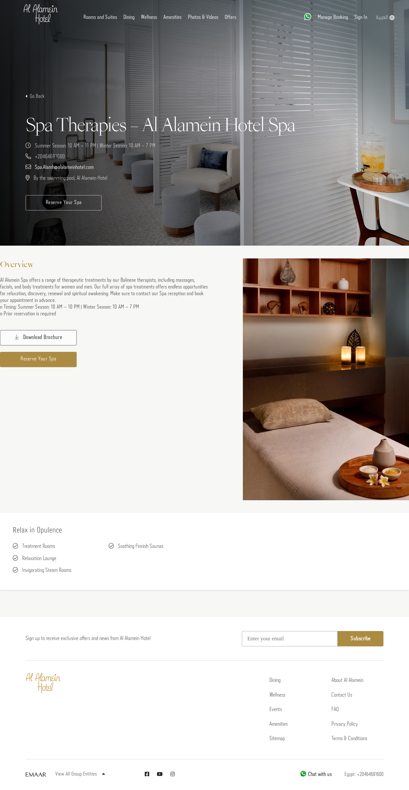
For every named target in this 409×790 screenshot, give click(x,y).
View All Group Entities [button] (80, 774)
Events (275, 710)
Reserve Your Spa (64, 203)
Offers (230, 17)
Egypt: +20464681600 (363, 774)
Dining (129, 17)
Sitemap (277, 739)
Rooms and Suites (100, 17)
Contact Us (341, 695)
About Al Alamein (347, 680)
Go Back (37, 96)
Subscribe (361, 639)
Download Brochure (38, 337)
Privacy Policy (344, 724)
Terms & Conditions (349, 739)
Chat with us (316, 774)
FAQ (335, 710)
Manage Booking (333, 17)
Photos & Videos (203, 17)
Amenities (172, 17)
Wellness (149, 17)
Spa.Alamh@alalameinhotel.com (64, 167)
